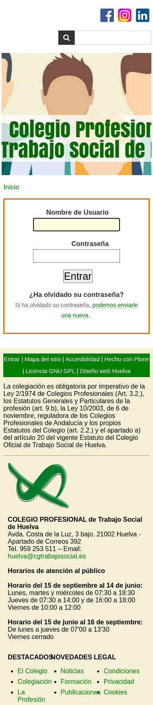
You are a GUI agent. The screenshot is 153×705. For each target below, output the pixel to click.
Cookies (115, 692)
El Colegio (32, 671)
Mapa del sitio (42, 359)
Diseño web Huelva (105, 371)
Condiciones (122, 671)
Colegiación (35, 681)
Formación (76, 681)
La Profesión (31, 696)
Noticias (72, 671)
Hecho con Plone (126, 359)
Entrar (12, 359)
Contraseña (90, 244)
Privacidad (119, 681)
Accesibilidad (82, 359)
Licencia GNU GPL (50, 371)
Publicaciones (81, 692)
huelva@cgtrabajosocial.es (47, 556)
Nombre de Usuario (77, 212)
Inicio (11, 187)
